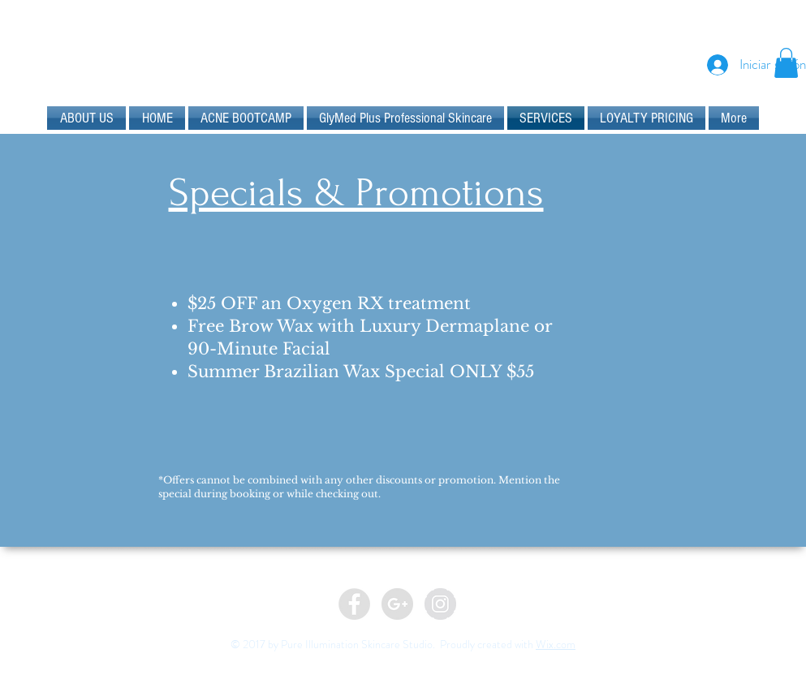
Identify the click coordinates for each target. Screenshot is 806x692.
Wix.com (555, 644)
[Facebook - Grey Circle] (354, 604)
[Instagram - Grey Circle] (440, 604)
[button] (786, 63)
